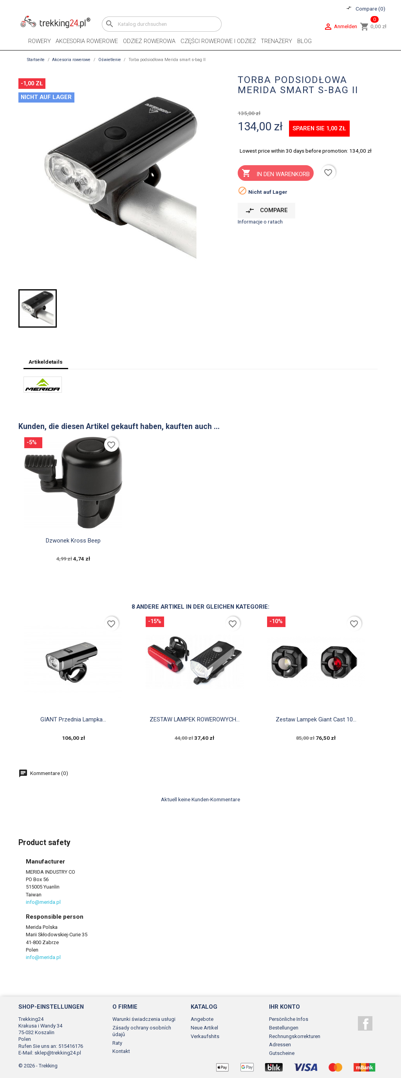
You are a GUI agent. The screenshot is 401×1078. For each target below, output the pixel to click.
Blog (304, 41)
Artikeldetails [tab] (46, 362)
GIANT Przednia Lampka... (73, 719)
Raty (117, 1043)
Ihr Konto (284, 1006)
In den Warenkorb (275, 173)
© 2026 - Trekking (38, 1066)
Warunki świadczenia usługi (143, 1019)
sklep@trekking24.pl (57, 1053)
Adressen (280, 1044)
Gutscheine (281, 1053)
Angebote (202, 1019)
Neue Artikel (204, 1028)
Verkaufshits (205, 1036)
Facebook (365, 1023)
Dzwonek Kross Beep (73, 540)
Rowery (39, 41)
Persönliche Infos (288, 1019)
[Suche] (161, 24)
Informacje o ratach (260, 221)
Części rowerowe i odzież (218, 41)
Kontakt (121, 1051)
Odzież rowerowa (149, 41)
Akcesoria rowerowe (87, 41)
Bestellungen (283, 1028)
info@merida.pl (43, 902)
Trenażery (276, 41)
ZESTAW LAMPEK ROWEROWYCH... (195, 719)
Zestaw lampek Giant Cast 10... (316, 719)
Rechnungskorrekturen (294, 1036)
